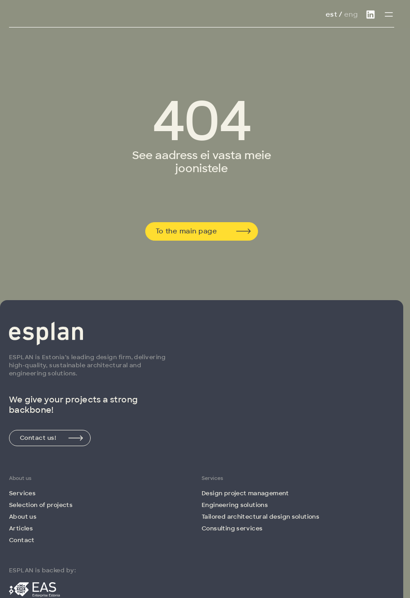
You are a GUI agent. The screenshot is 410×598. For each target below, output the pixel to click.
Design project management (245, 493)
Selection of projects (41, 505)
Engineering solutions (235, 505)
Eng (351, 14)
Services (22, 493)
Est (331, 14)
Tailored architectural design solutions (260, 516)
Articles (21, 528)
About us (23, 516)
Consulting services (232, 528)
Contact (22, 540)
